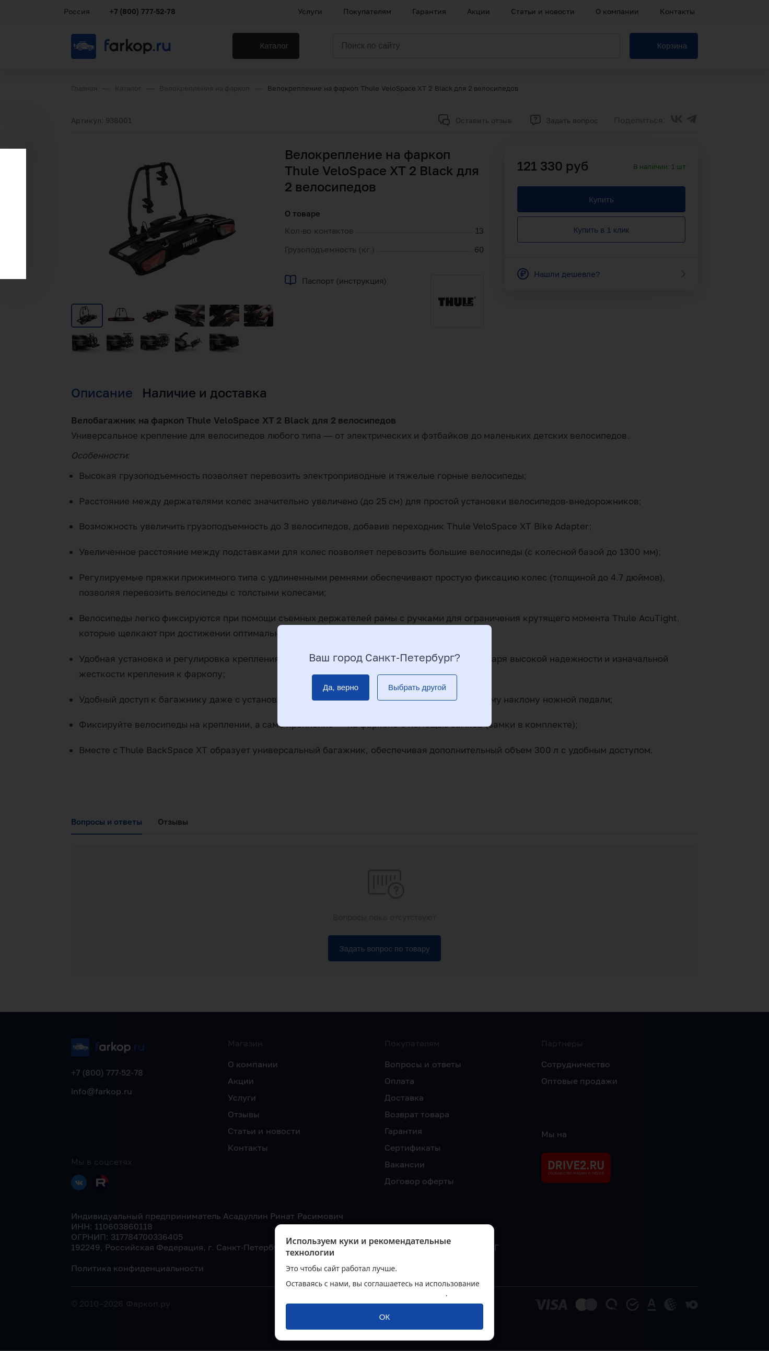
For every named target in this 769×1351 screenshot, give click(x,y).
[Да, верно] (340, 687)
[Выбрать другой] (417, 687)
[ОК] (384, 1317)
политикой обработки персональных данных (366, 1293)
